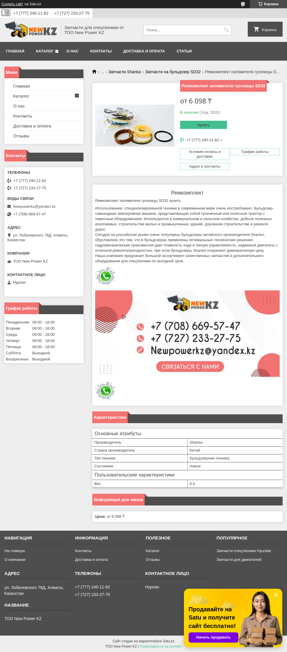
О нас (72, 51)
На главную (14, 551)
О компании (14, 559)
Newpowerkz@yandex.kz (34, 206)
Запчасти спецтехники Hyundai (243, 551)
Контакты (101, 51)
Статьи (184, 51)
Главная (15, 51)
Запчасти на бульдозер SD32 (173, 71)
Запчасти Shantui (124, 71)
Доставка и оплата (144, 51)
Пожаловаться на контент (161, 646)
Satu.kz (168, 641)
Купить (203, 125)
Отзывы (21, 135)
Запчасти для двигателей (238, 559)
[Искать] (226, 30)
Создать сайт (12, 4)
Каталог (45, 51)
